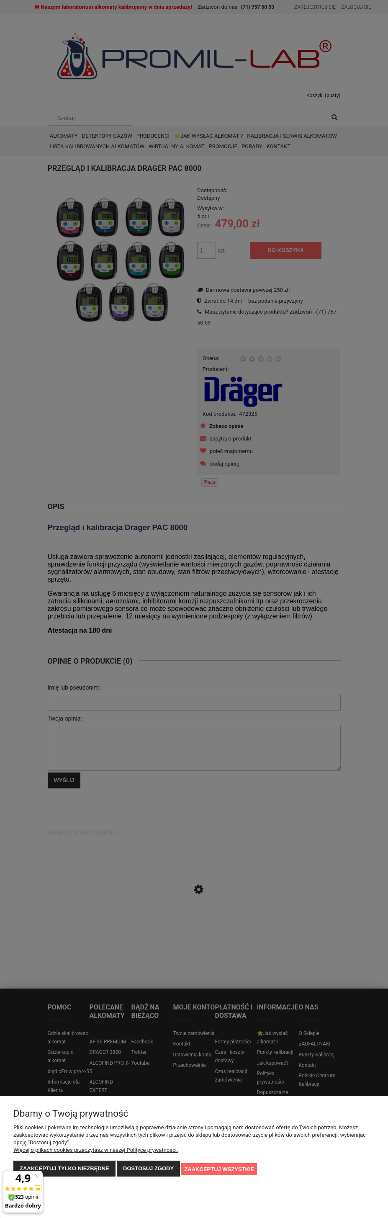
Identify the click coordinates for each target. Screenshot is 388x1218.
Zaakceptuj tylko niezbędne (64, 1169)
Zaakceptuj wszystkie (219, 1169)
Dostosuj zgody (148, 1169)
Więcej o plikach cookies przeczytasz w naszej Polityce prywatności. (95, 1151)
